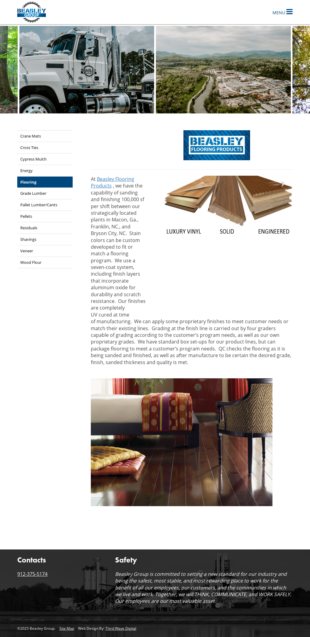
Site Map (66, 628)
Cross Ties (29, 147)
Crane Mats (30, 136)
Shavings (28, 239)
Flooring (28, 182)
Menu (282, 11)
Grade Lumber (33, 193)
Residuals (28, 228)
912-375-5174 (32, 574)
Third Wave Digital (120, 628)
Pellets (26, 216)
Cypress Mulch (33, 159)
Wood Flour (30, 262)
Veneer (26, 251)
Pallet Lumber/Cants (38, 204)
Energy (26, 170)
